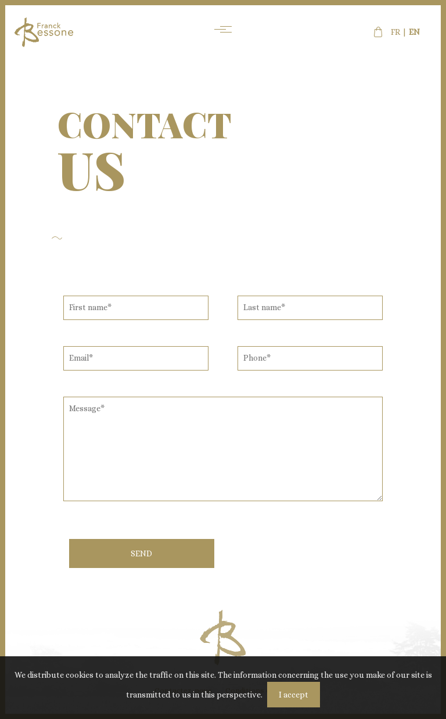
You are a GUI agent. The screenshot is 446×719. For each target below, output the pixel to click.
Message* (87, 408)
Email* (81, 357)
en (414, 32)
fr (395, 32)
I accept (293, 694)
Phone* (257, 357)
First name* (90, 307)
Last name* (264, 307)
